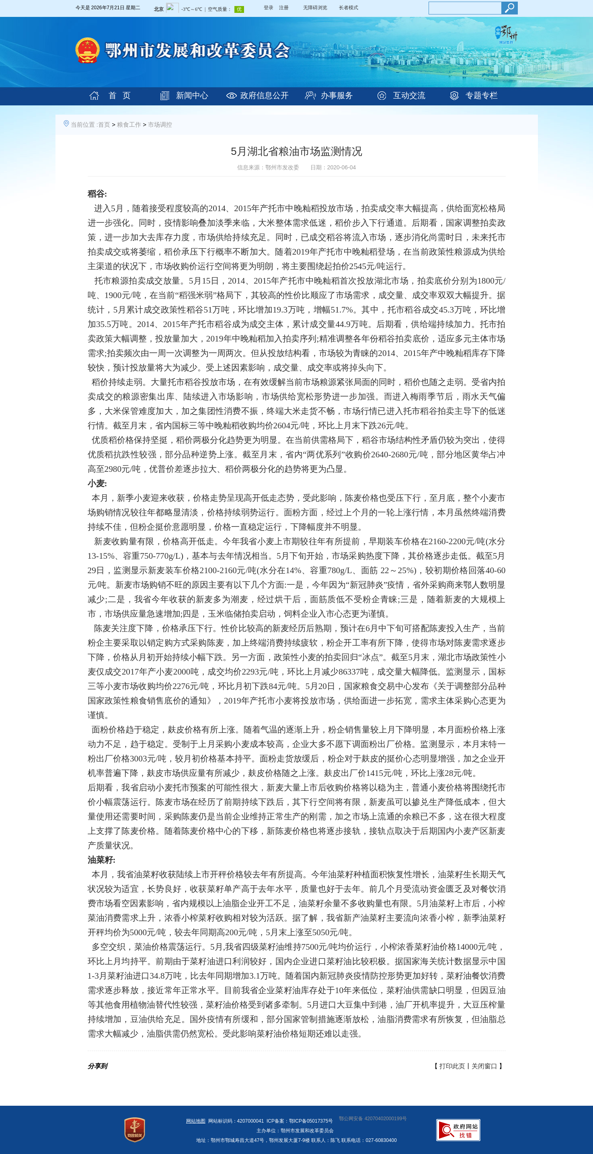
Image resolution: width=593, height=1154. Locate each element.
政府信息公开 (264, 95)
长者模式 (348, 7)
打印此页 (452, 1066)
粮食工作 (129, 124)
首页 (104, 124)
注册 (284, 7)
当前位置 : (84, 124)
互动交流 (409, 95)
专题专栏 (482, 95)
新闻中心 (192, 95)
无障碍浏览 (315, 7)
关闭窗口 (484, 1066)
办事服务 (337, 95)
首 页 (120, 95)
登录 (268, 7)
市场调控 (160, 124)
